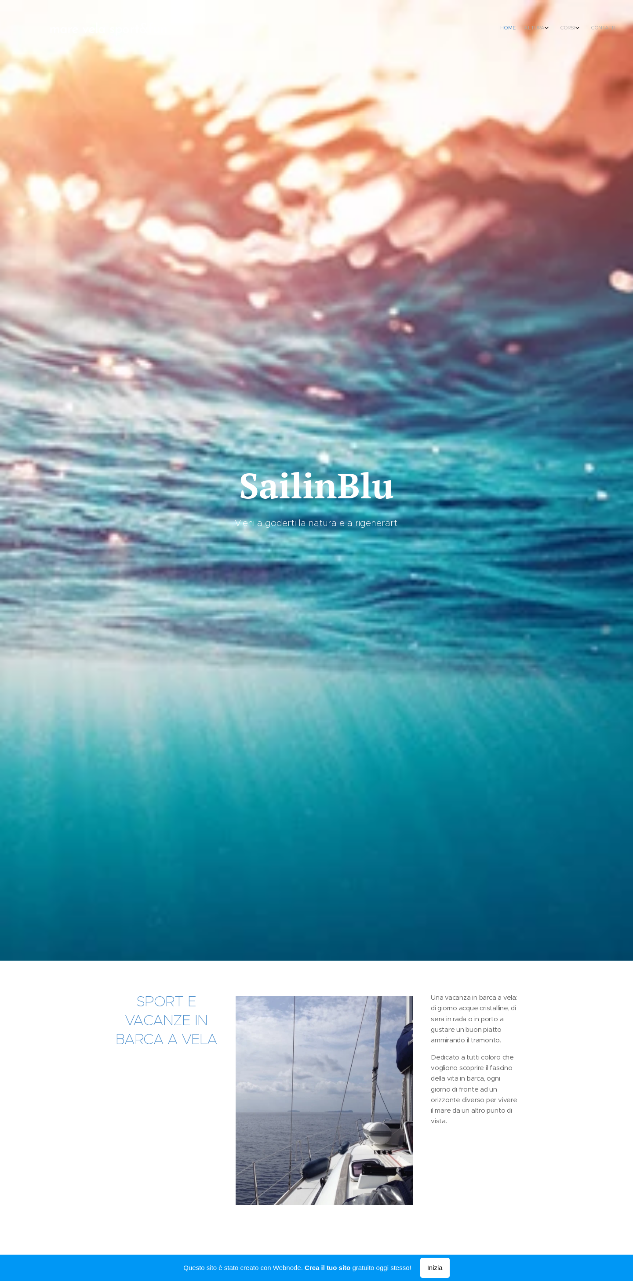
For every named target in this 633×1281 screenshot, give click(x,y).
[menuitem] (577, 29)
